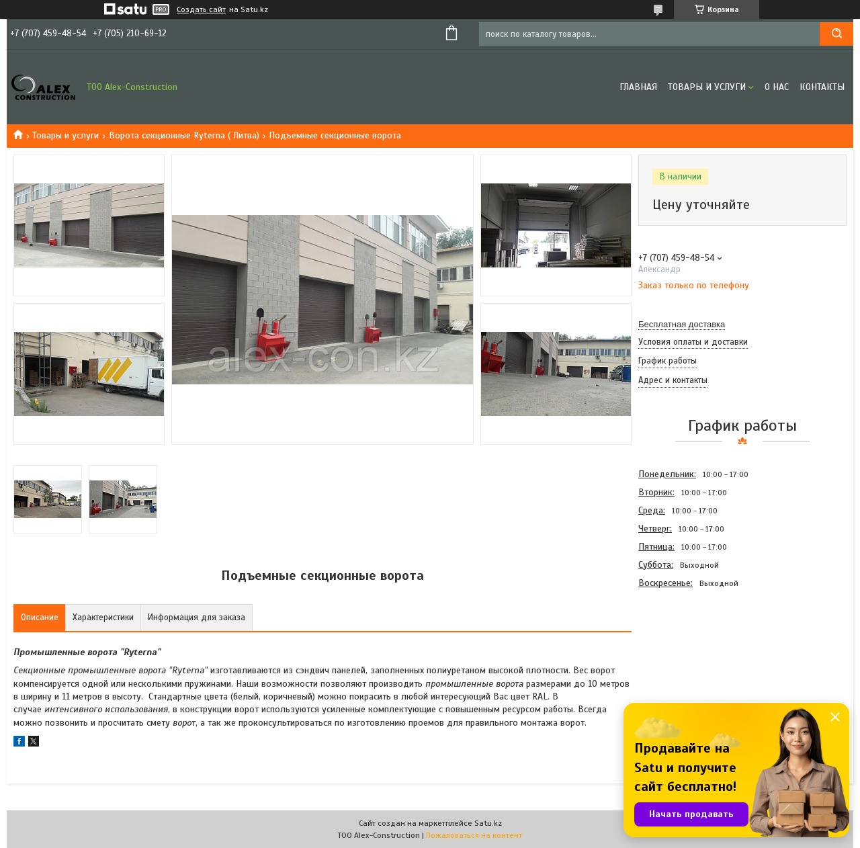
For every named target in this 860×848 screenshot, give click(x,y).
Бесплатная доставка (681, 324)
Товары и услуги (707, 87)
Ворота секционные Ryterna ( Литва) (184, 135)
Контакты (822, 87)
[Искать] (836, 34)
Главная (638, 87)
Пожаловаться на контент (474, 835)
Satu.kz (488, 823)
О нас (777, 87)
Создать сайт (201, 9)
